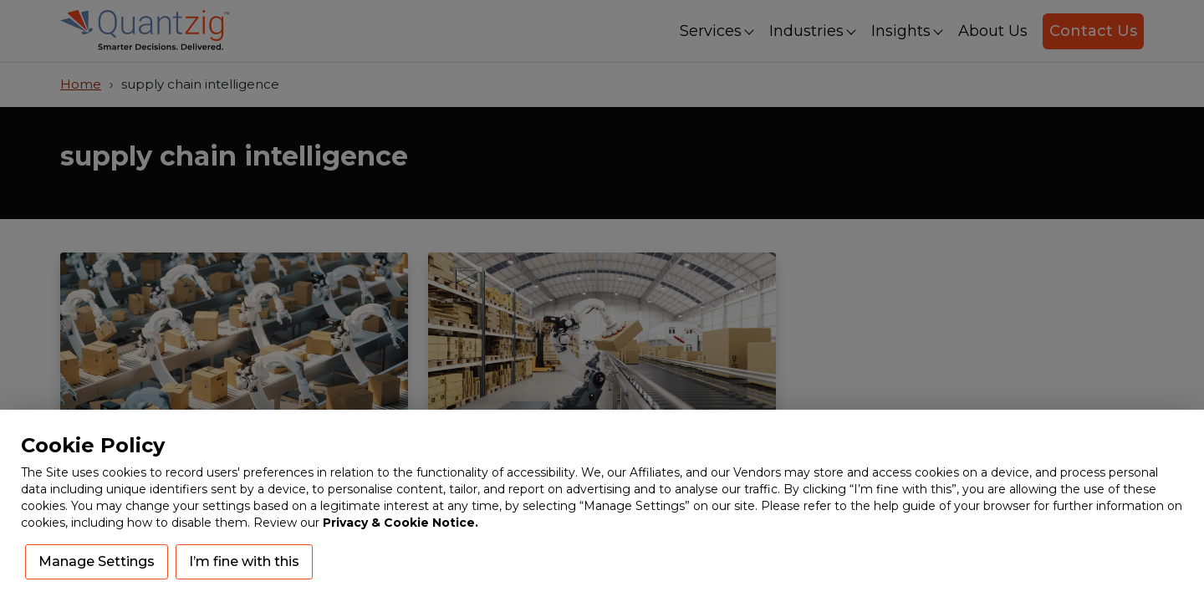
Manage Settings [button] (96, 561)
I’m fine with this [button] (244, 561)
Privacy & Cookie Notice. (400, 522)
